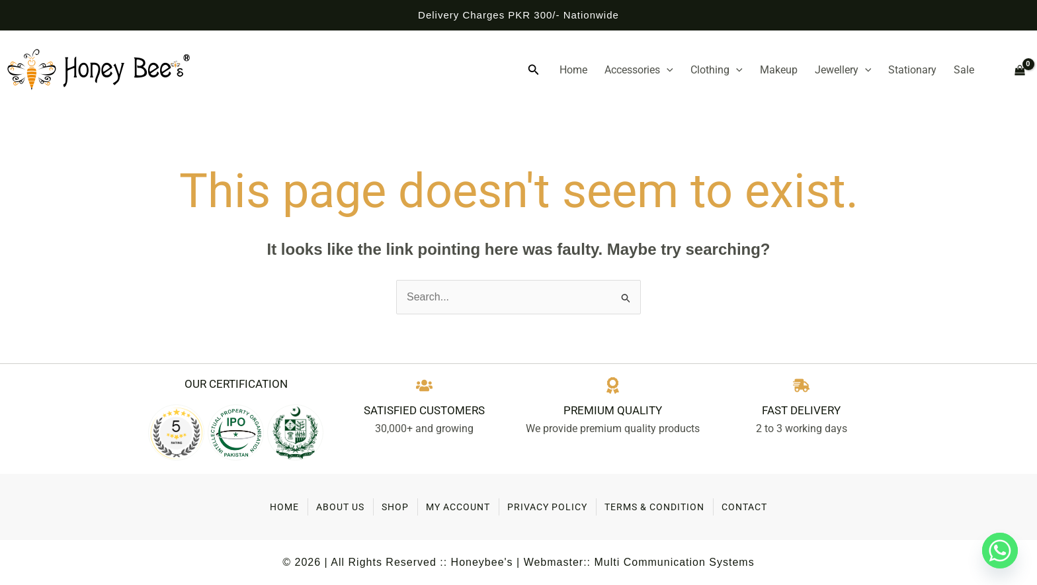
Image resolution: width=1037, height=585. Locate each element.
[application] (666, 70)
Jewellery (843, 70)
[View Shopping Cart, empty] (1014, 70)
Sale (964, 70)
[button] (534, 70)
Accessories (638, 70)
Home (573, 70)
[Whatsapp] (1000, 550)
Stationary (912, 70)
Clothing (716, 70)
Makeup (779, 70)
